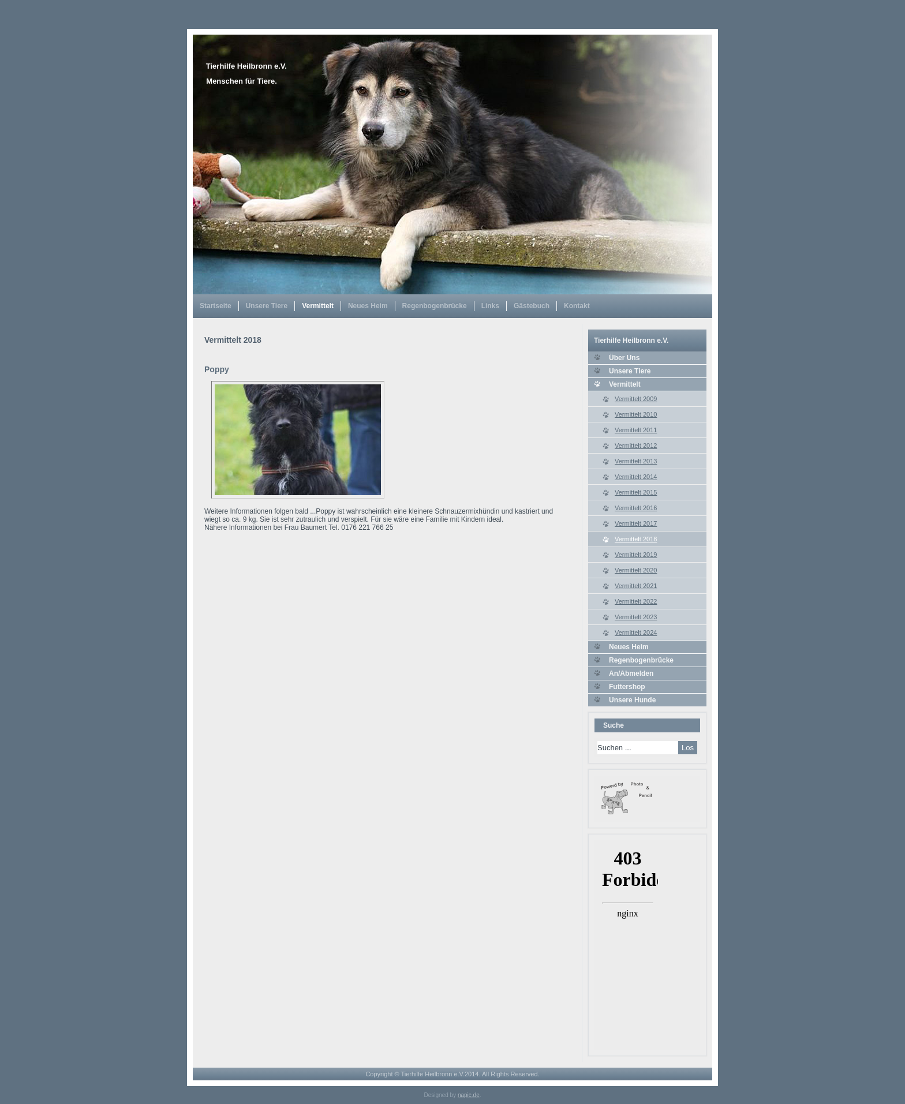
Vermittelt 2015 (636, 492)
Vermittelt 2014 (636, 476)
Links (490, 306)
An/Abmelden (631, 673)
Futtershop (627, 687)
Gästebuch (531, 306)
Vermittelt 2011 (636, 429)
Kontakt (577, 306)
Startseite (215, 306)
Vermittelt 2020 (636, 570)
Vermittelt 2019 (636, 554)
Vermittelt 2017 (636, 523)
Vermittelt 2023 (636, 616)
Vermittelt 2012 (636, 445)
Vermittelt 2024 (636, 632)
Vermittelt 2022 (636, 601)
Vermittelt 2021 (636, 585)
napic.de (469, 1095)
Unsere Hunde (632, 700)
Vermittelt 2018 (636, 539)
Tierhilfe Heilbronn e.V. (246, 66)
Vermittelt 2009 (636, 398)
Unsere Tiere (267, 306)
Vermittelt (318, 306)
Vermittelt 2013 (636, 461)
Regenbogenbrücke (434, 306)
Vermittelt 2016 (636, 507)
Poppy (216, 369)
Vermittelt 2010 (636, 414)
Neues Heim (368, 306)
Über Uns (624, 358)
